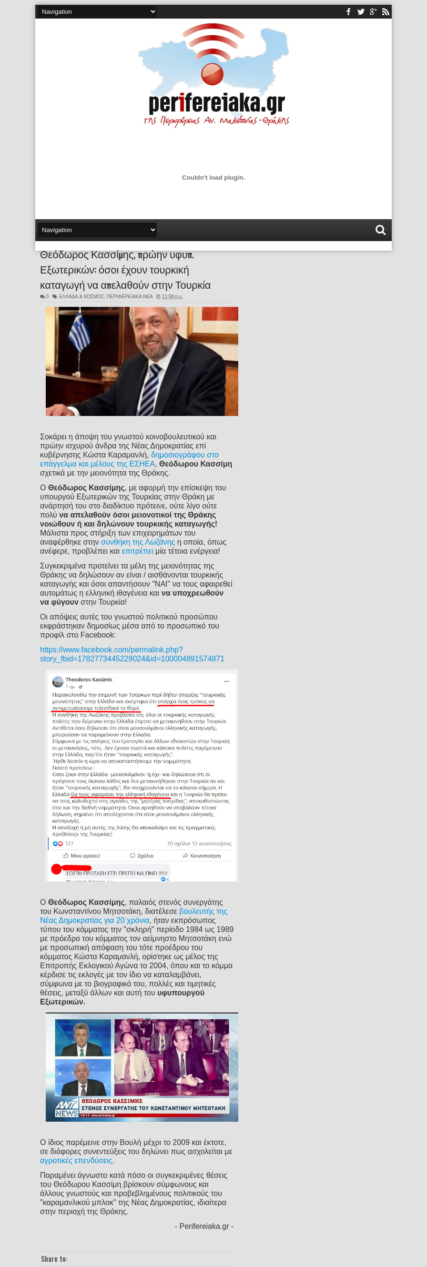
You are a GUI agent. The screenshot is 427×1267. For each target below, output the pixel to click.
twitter (361, 12)
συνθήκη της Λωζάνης (138, 542)
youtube (373, 12)
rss (385, 12)
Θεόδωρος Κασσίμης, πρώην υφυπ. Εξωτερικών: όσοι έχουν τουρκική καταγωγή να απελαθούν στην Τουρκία (125, 269)
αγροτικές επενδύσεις (76, 1160)
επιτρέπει (137, 551)
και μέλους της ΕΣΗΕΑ (117, 464)
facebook (348, 12)
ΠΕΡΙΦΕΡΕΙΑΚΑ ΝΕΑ (129, 296)
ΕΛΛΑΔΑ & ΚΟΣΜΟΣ (81, 296)
